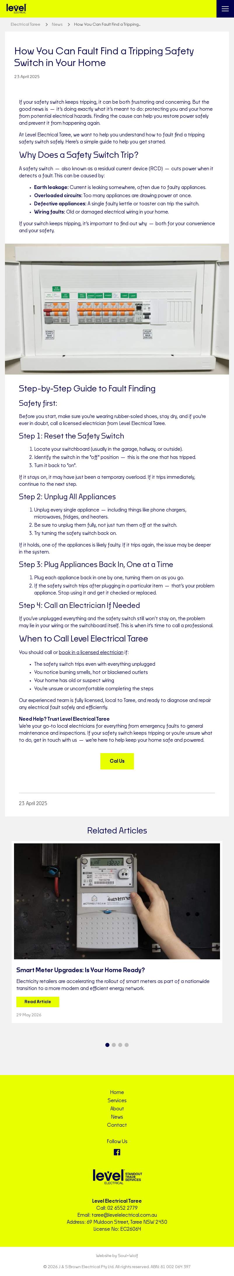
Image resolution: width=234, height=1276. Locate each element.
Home (117, 1092)
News (117, 1117)
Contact (117, 1125)
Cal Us (117, 761)
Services (117, 1100)
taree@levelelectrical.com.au (124, 1215)
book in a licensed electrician (91, 652)
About (117, 1109)
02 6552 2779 (122, 1208)
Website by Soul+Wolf (117, 1256)
